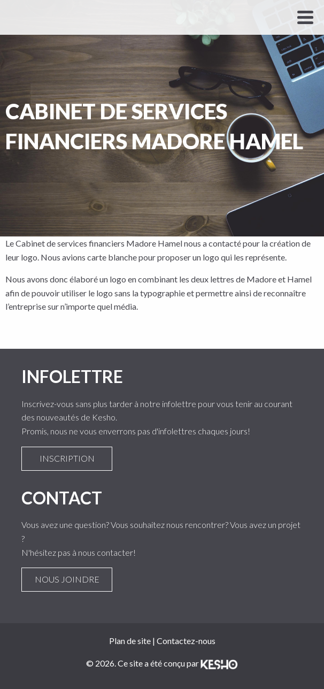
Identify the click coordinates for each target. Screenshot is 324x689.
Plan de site (130, 641)
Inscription (66, 458)
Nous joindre (66, 579)
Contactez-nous (186, 641)
